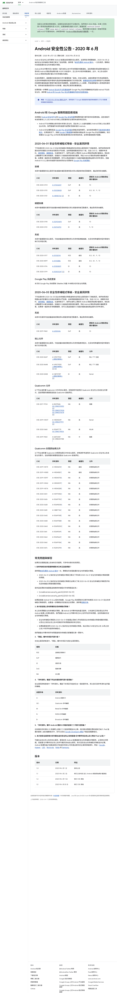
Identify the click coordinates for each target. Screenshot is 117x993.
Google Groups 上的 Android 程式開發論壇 (72, 986)
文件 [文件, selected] (19, 2)
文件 (42, 41)
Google (102, 745)
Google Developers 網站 (74, 732)
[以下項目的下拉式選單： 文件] (24, 2)
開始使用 (16, 13)
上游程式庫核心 (57, 359)
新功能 (4, 13)
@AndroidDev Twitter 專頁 (68, 972)
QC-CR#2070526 (58, 410)
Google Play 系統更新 (82, 161)
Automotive (76, 13)
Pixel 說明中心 (92, 972)
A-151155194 (56, 255)
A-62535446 (56, 331)
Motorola (50, 748)
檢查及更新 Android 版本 (84, 62)
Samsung (65, 748)
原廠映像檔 (34, 982)
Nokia (57, 748)
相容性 (49, 13)
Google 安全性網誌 (65, 979)
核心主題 (38, 13)
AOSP (36, 41)
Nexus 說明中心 (93, 975)
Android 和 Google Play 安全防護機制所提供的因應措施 (67, 92)
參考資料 (89, 13)
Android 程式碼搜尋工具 (37, 2)
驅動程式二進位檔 (36, 985)
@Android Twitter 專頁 (66, 969)
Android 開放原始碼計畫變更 (77, 32)
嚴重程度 (49, 153)
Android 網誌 (63, 975)
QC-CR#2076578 (58, 412)
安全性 (48, 41)
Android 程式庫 (35, 969)
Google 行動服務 (65, 132)
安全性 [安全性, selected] (27, 13)
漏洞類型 (41, 153)
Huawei (37, 748)
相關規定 (33, 972)
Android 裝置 (61, 13)
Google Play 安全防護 (66, 117)
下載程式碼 (34, 975)
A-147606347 (56, 185)
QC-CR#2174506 (58, 431)
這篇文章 (84, 602)
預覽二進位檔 (34, 979)
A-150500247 (57, 272)
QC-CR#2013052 (58, 406)
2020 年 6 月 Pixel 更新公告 (56, 100)
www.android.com (94, 979)
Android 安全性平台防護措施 (59, 90)
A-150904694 (57, 222)
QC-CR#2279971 (58, 422)
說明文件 (5, 8)
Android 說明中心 (94, 969)
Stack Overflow (93, 985)
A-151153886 (56, 261)
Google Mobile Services (96, 982)
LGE (43, 748)
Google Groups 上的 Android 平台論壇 (72, 982)
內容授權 (56, 796)
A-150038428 (57, 190)
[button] (12, 17)
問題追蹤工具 (92, 989)
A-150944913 (56, 227)
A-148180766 (56, 196)
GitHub (32, 989)
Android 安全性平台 (49, 117)
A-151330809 (56, 266)
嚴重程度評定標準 (89, 81)
